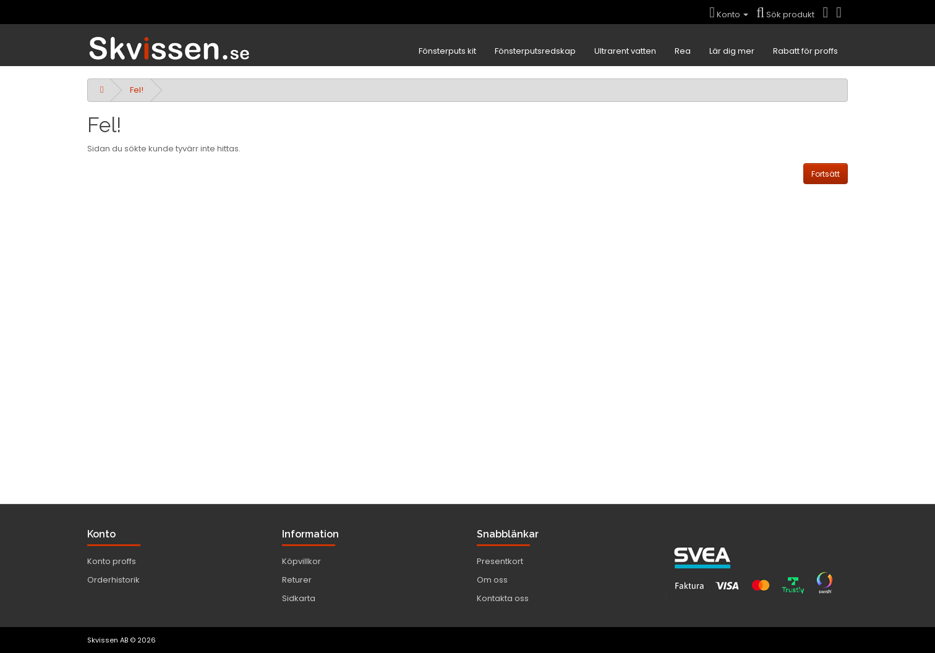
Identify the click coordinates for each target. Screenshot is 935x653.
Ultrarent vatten (625, 51)
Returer (297, 580)
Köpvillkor (301, 561)
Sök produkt (785, 14)
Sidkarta (298, 598)
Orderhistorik (113, 580)
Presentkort (500, 561)
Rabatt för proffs (805, 51)
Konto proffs (111, 561)
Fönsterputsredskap (535, 51)
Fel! (136, 90)
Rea (683, 51)
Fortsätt (825, 174)
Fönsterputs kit (447, 51)
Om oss (492, 580)
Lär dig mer (731, 51)
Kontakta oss (503, 598)
